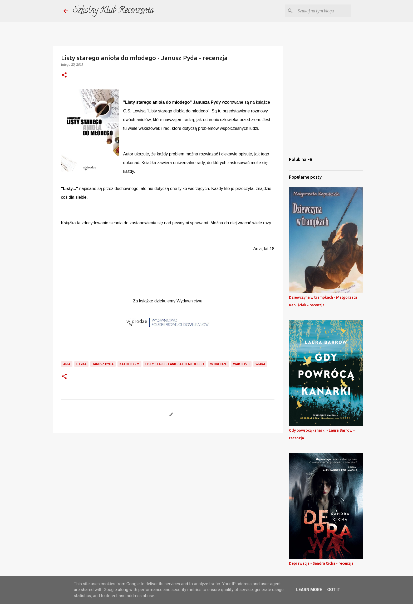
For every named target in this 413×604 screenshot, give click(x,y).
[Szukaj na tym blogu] (323, 10)
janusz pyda (103, 364)
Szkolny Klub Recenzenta (113, 10)
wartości (241, 364)
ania (66, 364)
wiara (260, 364)
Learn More (309, 589)
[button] (64, 75)
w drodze (218, 364)
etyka (81, 364)
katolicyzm (129, 364)
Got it (333, 589)
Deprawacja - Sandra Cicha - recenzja (321, 563)
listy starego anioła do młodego (174, 364)
